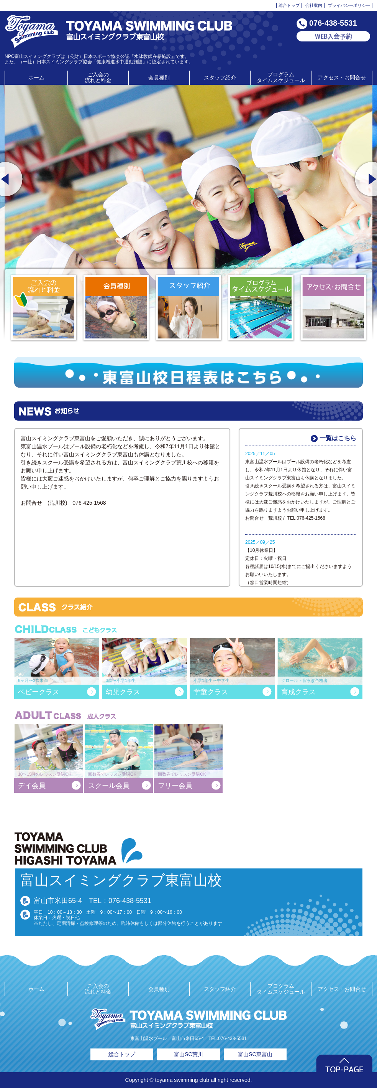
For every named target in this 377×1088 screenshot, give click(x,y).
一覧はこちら (333, 438)
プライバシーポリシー (349, 5)
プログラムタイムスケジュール (281, 77)
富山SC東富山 (255, 1054)
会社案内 (313, 5)
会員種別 (159, 77)
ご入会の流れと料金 (98, 77)
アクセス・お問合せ (342, 77)
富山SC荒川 (188, 1054)
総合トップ (289, 5)
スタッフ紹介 (220, 77)
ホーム (36, 77)
